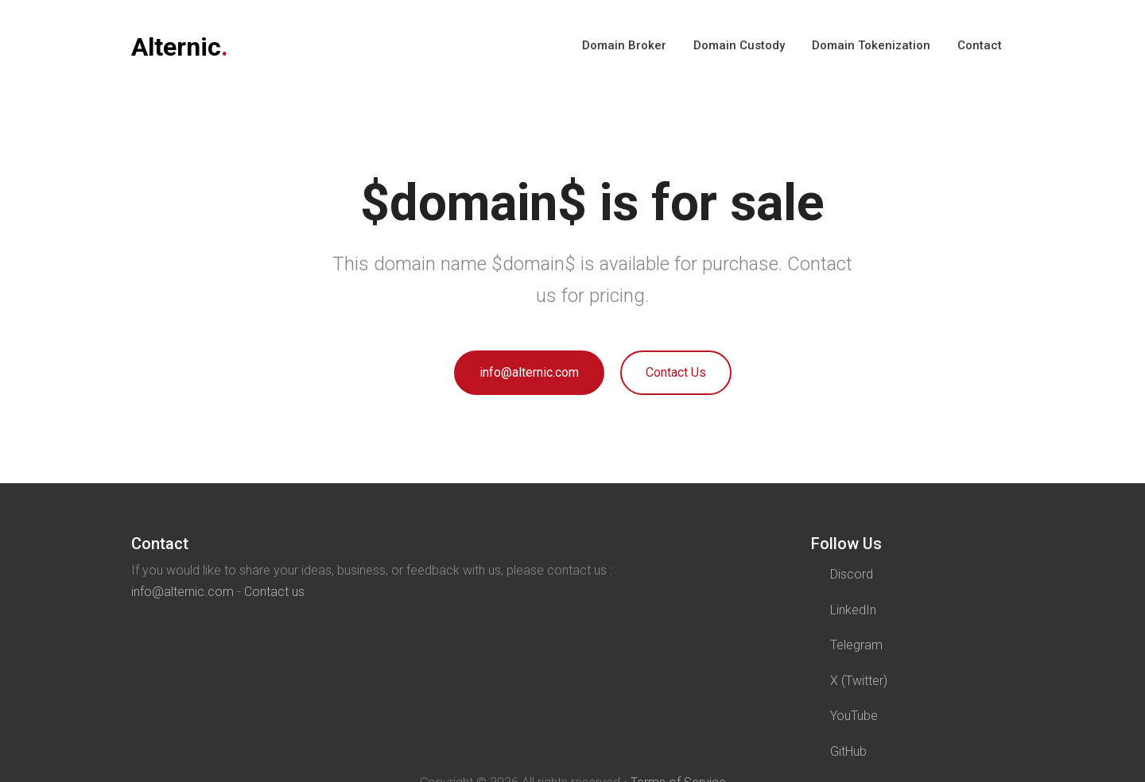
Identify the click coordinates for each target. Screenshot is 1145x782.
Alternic (179, 47)
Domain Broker (624, 45)
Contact (979, 45)
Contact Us (676, 372)
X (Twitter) (858, 680)
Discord (851, 574)
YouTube (854, 715)
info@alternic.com (529, 372)
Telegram (856, 644)
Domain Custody (739, 45)
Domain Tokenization (871, 45)
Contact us (274, 591)
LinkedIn (853, 609)
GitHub (848, 751)
